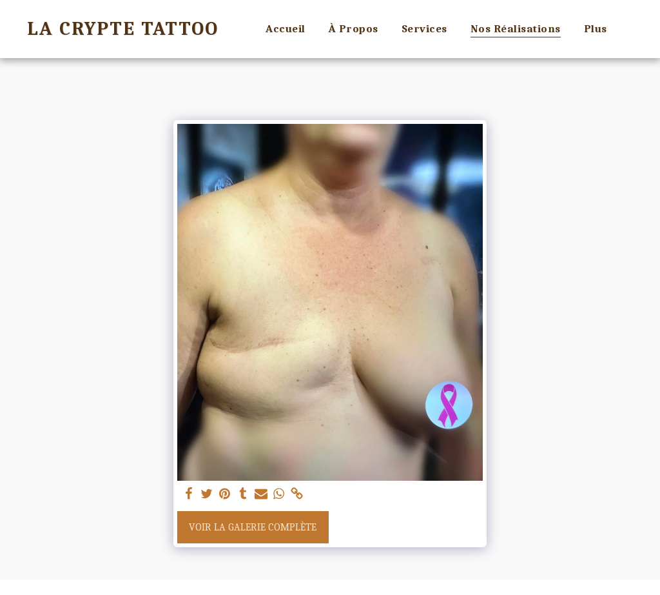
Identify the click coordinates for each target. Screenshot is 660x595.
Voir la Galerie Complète (252, 527)
